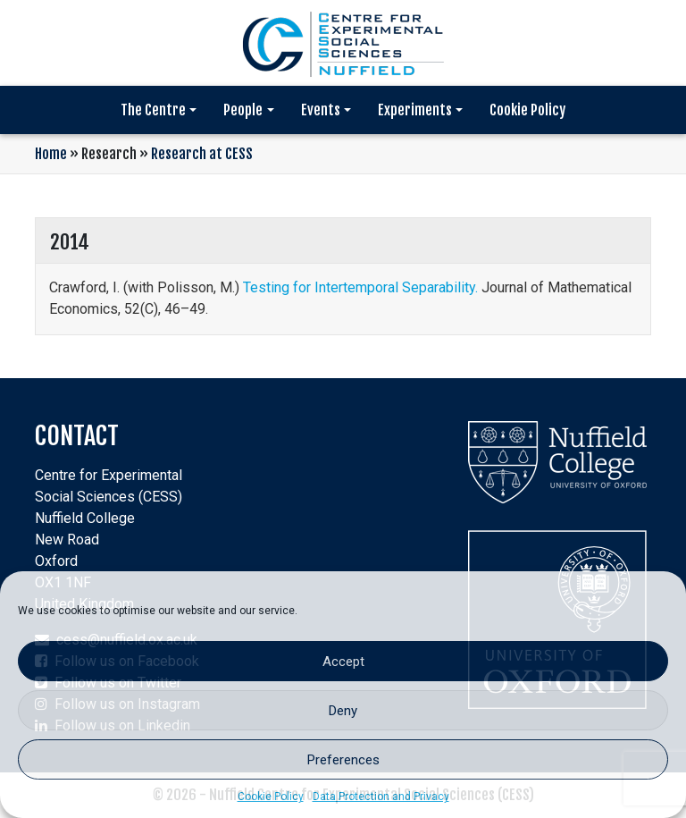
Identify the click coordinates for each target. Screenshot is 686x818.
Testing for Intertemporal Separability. (360, 287)
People (243, 110)
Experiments (415, 110)
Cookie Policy (271, 796)
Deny (343, 711)
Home (51, 154)
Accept (343, 662)
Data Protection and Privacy (381, 796)
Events (320, 110)
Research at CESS (202, 154)
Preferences (343, 760)
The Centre (153, 110)
